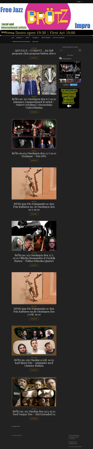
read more (34, 57)
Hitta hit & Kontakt (59, 37)
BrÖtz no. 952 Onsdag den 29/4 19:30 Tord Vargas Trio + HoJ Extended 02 (34, 413)
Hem (13, 37)
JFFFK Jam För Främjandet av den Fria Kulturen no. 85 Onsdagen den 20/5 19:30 (34, 206)
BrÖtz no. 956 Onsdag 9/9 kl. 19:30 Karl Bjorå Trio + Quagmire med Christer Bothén (34, 362)
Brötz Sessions (46, 37)
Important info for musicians (21, 41)
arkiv (27, 37)
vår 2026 (34, 96)
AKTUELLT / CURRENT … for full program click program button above (34, 52)
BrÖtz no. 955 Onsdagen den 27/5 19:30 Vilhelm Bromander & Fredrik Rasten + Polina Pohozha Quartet (34, 258)
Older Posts (16, 426)
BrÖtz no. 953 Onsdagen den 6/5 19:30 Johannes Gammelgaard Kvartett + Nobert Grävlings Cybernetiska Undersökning (34, 103)
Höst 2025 (34, 48)
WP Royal (20, 435)
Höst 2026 (35, 41)
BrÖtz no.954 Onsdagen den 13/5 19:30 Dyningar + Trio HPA (34, 154)
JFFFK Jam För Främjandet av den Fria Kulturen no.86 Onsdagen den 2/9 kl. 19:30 (34, 311)
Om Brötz (19, 37)
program (35, 37)
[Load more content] (66, 85)
